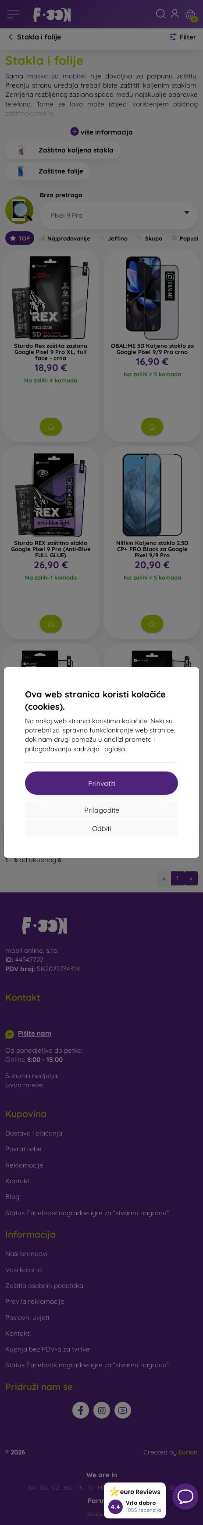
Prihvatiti (101, 783)
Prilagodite (101, 810)
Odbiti (101, 828)
